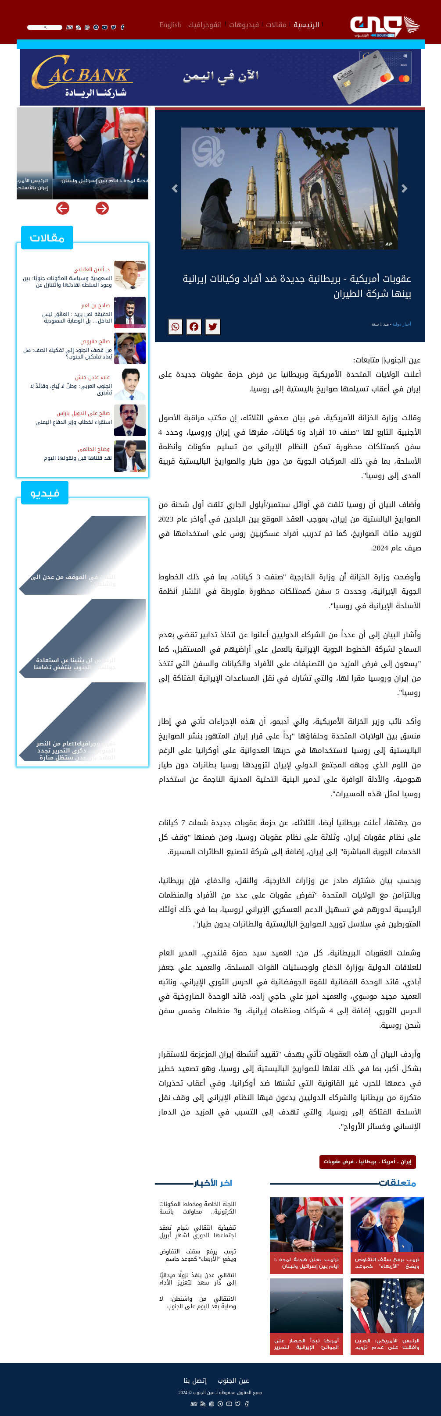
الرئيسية (306, 23)
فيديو (45, 493)
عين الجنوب (233, 1380)
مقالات (276, 23)
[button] (174, 188)
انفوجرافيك (205, 23)
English (170, 23)
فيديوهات (244, 23)
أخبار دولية (401, 324)
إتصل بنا (195, 1380)
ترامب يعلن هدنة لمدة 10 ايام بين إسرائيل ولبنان (85, 181)
